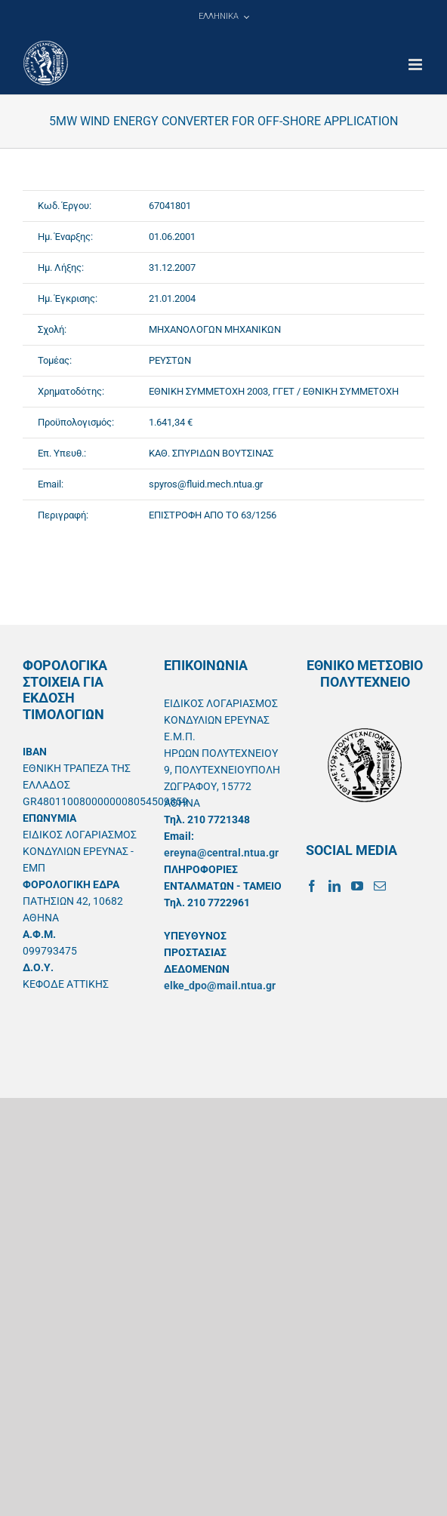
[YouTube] (357, 886)
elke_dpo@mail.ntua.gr (220, 985)
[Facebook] (312, 886)
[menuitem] (223, 16)
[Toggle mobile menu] (416, 64)
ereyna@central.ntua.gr (221, 853)
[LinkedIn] (334, 886)
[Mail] (380, 886)
